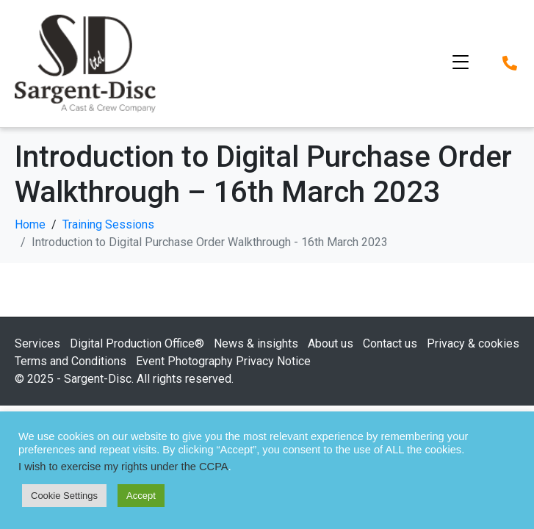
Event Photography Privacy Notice (223, 361)
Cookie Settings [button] (64, 495)
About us (330, 343)
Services (37, 343)
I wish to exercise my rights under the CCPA (123, 466)
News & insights (256, 343)
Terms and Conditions (70, 361)
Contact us (390, 343)
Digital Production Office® (137, 343)
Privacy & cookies (473, 343)
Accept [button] (141, 495)
